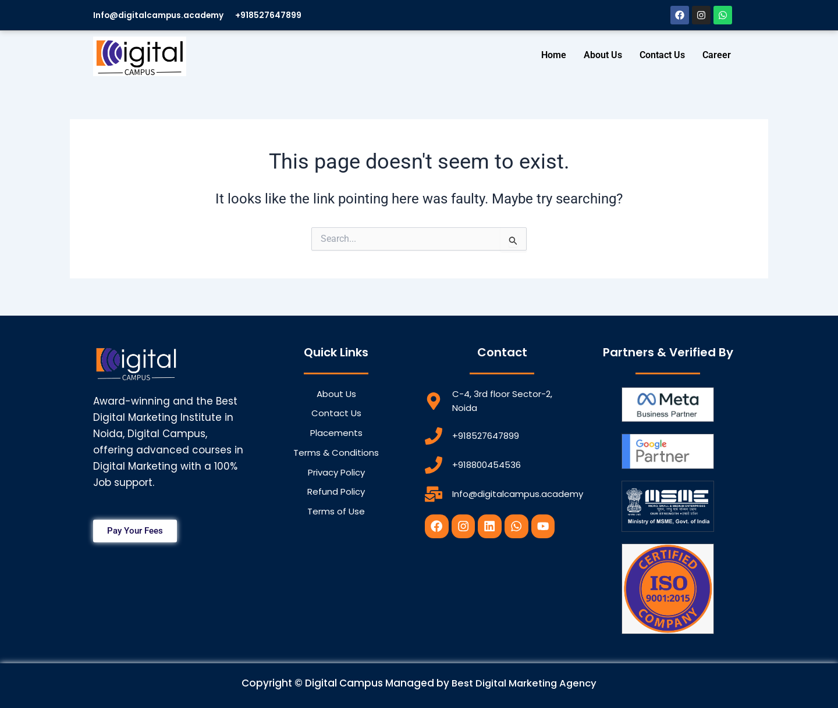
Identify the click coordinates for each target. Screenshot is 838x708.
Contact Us (662, 54)
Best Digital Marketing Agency (524, 683)
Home (553, 54)
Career (716, 54)
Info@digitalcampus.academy (165, 15)
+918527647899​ (283, 15)
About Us (603, 54)
